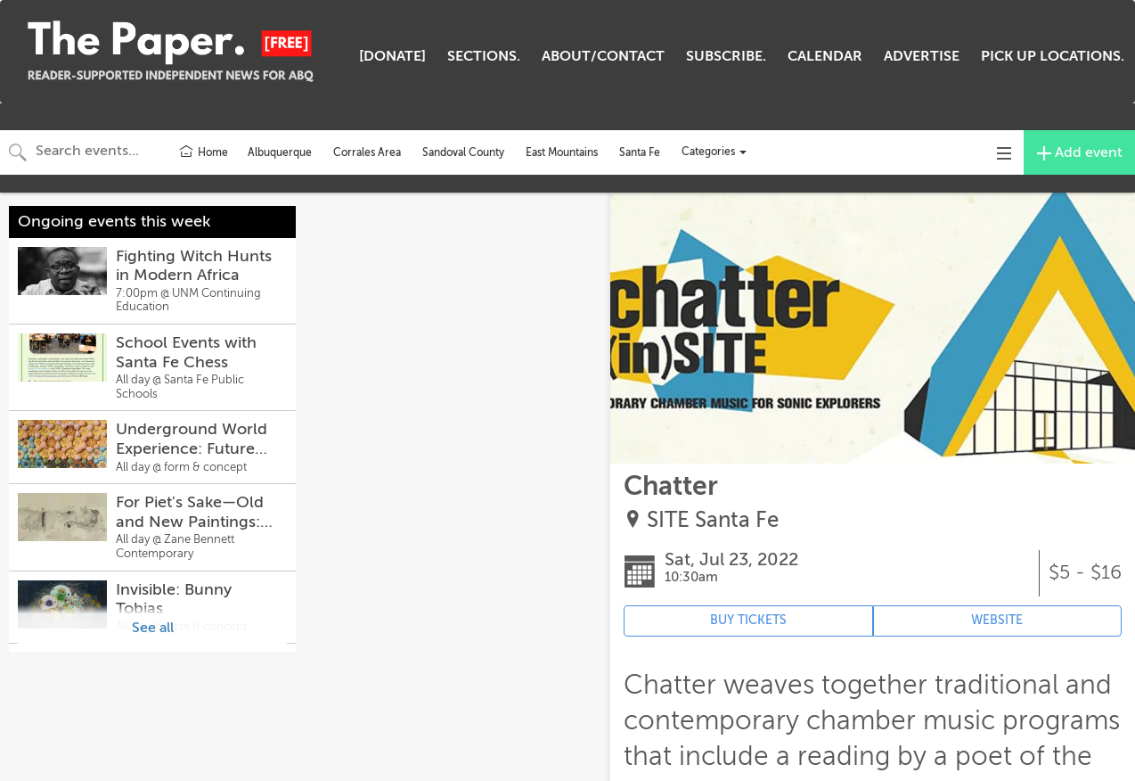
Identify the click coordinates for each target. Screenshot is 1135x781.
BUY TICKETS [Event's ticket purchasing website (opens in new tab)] (748, 620)
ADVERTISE (921, 56)
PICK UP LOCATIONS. (1052, 56)
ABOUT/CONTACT (603, 56)
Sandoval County (463, 152)
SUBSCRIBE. (726, 56)
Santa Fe (639, 152)
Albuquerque (280, 152)
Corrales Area (367, 152)
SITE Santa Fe (713, 520)
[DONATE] (392, 56)
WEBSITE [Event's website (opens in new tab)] (997, 620)
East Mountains (562, 152)
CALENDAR (825, 56)
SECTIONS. (483, 56)
